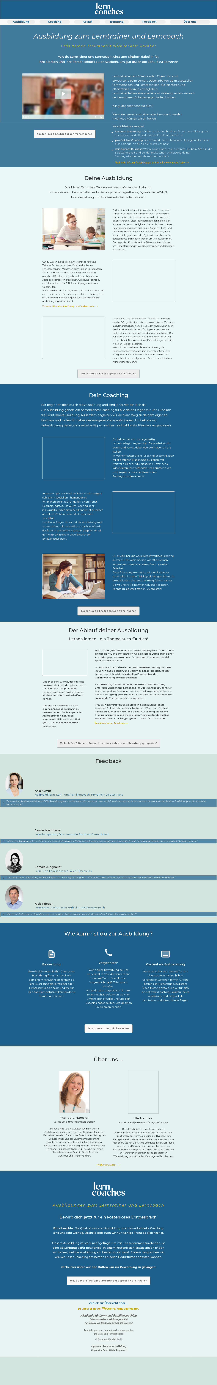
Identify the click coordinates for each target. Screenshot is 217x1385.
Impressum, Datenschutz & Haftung (108, 1348)
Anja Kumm (43, 791)
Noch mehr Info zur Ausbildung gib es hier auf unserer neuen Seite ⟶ (152, 162)
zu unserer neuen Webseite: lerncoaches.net (108, 1310)
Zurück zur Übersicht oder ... (108, 1305)
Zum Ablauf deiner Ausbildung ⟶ (112, 723)
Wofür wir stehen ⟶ (108, 1167)
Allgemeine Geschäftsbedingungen (108, 1352)
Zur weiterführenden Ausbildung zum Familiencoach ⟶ (70, 306)
